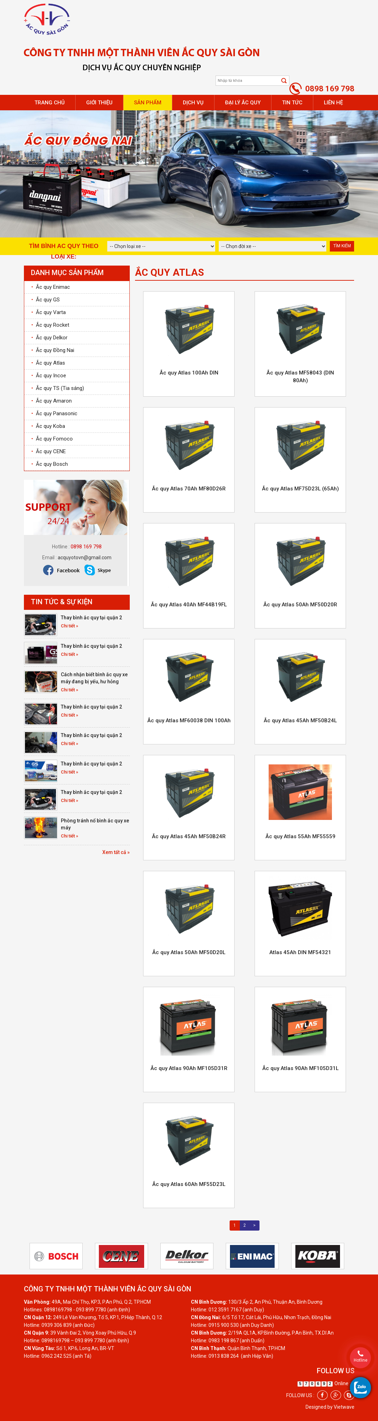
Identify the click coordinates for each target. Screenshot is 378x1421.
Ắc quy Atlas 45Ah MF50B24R (189, 836)
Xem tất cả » (116, 852)
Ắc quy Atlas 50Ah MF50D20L (188, 952)
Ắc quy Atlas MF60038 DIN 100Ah (189, 720)
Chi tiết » (69, 625)
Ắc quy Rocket (50, 325)
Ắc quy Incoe (48, 375)
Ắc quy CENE (48, 451)
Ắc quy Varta (48, 312)
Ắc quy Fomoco (52, 439)
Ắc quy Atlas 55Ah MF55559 (300, 836)
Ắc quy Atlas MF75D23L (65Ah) (300, 488)
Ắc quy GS (45, 299)
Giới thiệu (99, 102)
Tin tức (292, 102)
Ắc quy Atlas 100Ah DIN (189, 373)
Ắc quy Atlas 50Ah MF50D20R (300, 604)
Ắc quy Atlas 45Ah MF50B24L (300, 720)
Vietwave (344, 1407)
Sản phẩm (147, 102)
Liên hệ (333, 102)
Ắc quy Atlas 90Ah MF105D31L (300, 1068)
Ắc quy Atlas (48, 363)
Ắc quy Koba (48, 426)
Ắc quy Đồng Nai (52, 350)
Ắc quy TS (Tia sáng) (57, 388)
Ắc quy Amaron (51, 401)
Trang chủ (49, 102)
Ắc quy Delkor (49, 337)
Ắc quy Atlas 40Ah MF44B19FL (189, 604)
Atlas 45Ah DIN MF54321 (300, 952)
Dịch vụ (193, 102)
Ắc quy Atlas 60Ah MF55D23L (188, 1184)
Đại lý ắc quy (243, 102)
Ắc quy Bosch (49, 464)
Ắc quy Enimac (50, 287)
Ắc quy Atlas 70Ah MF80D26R (189, 488)
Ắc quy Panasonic (54, 413)
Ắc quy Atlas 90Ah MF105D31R (189, 1068)
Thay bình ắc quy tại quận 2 (91, 617)
